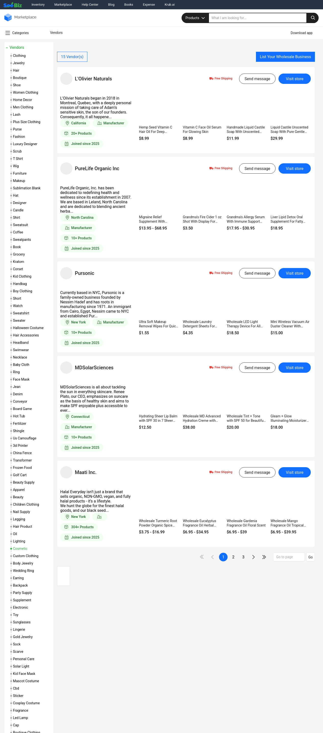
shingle (18, 431)
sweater (19, 320)
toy (15, 615)
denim (18, 394)
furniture (20, 173)
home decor (22, 100)
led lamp (20, 718)
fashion (19, 137)
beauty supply (24, 482)
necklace (20, 357)
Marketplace (63, 4)
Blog (111, 4)
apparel (19, 490)
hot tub (19, 416)
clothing (19, 56)
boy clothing (22, 291)
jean (17, 387)
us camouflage (24, 438)
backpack (20, 585)
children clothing (26, 504)
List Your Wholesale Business (285, 56)
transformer (22, 460)
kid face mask (24, 674)
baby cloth (21, 365)
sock (17, 644)
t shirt (18, 159)
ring (16, 372)
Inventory (38, 4)
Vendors (17, 47)
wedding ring (23, 571)
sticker (18, 696)
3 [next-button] (243, 557)
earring (18, 578)
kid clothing (22, 276)
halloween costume (28, 328)
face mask (21, 379)
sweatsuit (20, 225)
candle (18, 210)
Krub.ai (170, 4)
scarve (18, 652)
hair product (22, 526)
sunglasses (22, 622)
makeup (19, 181)
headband (21, 343)
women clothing (25, 92)
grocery (19, 254)
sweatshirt (21, 313)
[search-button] (312, 18)
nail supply (21, 512)
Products (195, 17)
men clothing (23, 107)
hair (16, 70)
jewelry (19, 63)
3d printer (20, 446)
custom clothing (25, 556)
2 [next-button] (233, 557)
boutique (20, 78)
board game (22, 409)
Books (128, 4)
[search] (264, 18)
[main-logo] (20, 21)
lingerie (19, 629)
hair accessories (26, 335)
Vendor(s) (72, 56)
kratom (18, 262)
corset (18, 269)
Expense (149, 4)
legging (19, 519)
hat (15, 195)
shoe (17, 85)
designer (19, 203)
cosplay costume (26, 703)
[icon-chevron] (213, 557)
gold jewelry (23, 637)
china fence (22, 453)
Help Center (90, 4)
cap (16, 725)
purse (17, 129)
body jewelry (23, 563)
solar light (21, 666)
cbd (16, 688)
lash (16, 114)
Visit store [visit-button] (294, 79)
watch (18, 306)
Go (310, 557)
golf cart (20, 475)
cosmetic (20, 549)
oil (15, 534)
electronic (20, 607)
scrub (17, 151)
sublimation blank (26, 188)
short (17, 298)
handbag (20, 284)
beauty (18, 497)
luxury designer (25, 144)
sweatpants (22, 240)
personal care (23, 659)
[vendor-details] (66, 79)
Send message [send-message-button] (257, 79)
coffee (18, 232)
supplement (22, 600)
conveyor (20, 401)
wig (16, 166)
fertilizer (19, 423)
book (17, 247)
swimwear (21, 350)
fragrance (20, 710)
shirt (16, 217)
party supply (22, 593)
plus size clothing (26, 122)
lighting (19, 541)
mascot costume (26, 681)
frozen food (22, 468)
